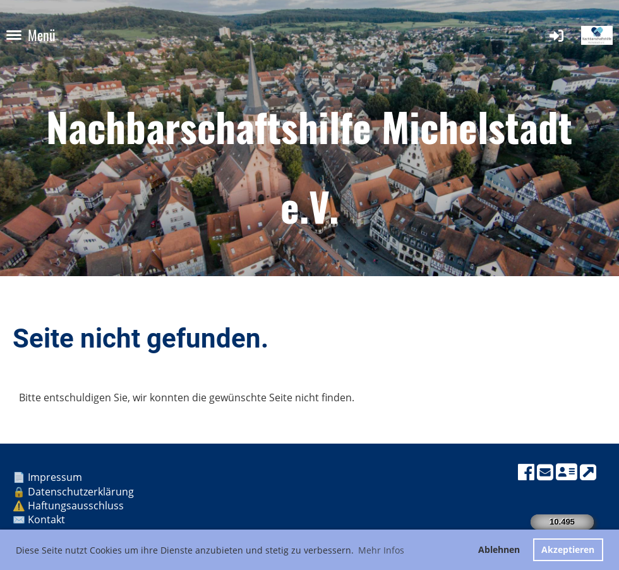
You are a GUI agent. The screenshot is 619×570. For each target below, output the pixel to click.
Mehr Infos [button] (381, 550)
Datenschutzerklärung (81, 492)
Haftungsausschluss (77, 505)
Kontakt (48, 519)
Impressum (56, 477)
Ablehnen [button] (499, 549)
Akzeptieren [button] (567, 549)
